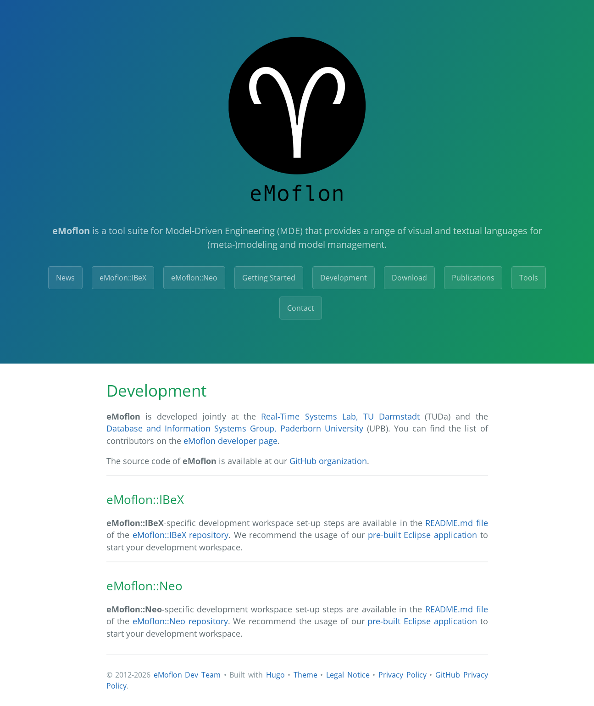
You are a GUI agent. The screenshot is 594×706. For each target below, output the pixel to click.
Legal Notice (348, 675)
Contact (300, 308)
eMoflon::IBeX (123, 278)
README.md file (456, 522)
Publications (473, 278)
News (65, 278)
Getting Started (268, 278)
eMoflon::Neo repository (180, 621)
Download (409, 278)
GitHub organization (328, 460)
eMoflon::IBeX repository (181, 534)
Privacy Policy (402, 675)
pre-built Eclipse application (422, 534)
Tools (528, 278)
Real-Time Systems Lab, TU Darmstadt (340, 416)
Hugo (275, 675)
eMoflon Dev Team (187, 675)
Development (343, 278)
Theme (305, 675)
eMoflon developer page (230, 440)
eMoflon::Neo (194, 278)
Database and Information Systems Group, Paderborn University (234, 428)
